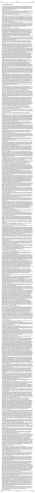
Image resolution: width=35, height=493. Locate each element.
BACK (15, 9)
